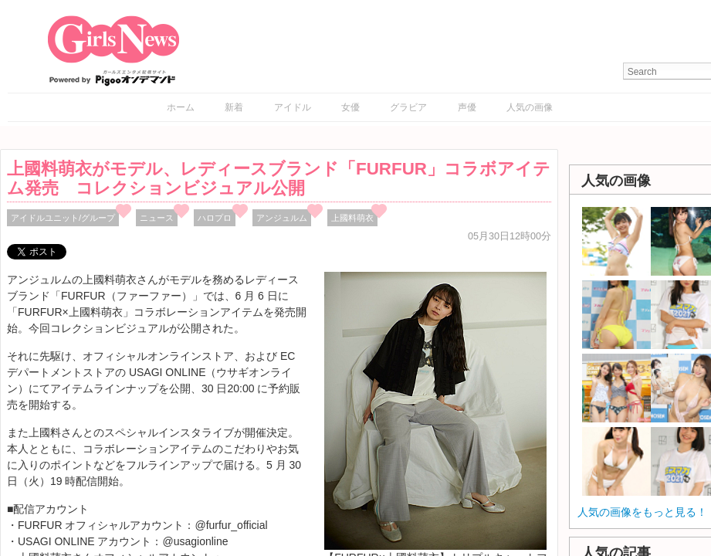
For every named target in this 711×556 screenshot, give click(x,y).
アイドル (292, 107)
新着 (234, 107)
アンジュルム (281, 217)
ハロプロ (215, 217)
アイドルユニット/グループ (63, 217)
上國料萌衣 (352, 217)
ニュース (157, 217)
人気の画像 (529, 107)
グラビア (408, 107)
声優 (467, 107)
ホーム (181, 107)
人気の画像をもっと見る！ (642, 512)
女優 (350, 107)
